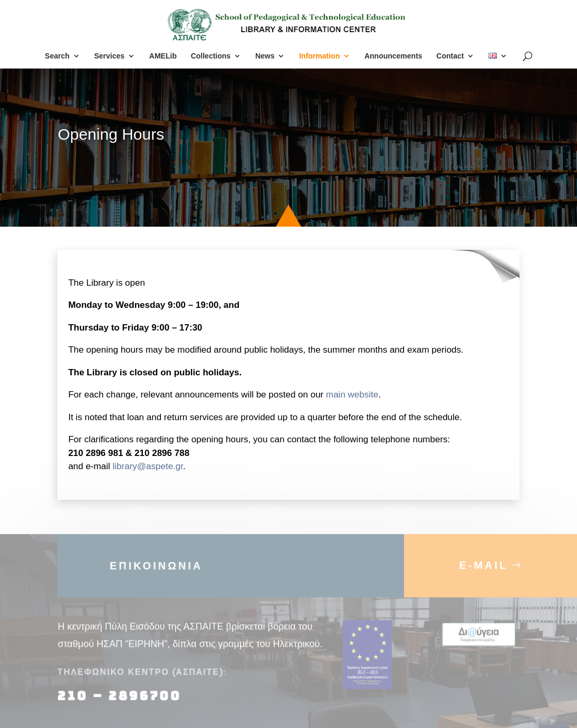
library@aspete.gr (148, 466)
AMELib (163, 56)
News (265, 56)
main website (352, 395)
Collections (210, 56)
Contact (450, 56)
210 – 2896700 (121, 702)
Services (109, 56)
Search (57, 56)
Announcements (393, 56)
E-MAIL (483, 570)
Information (319, 56)
